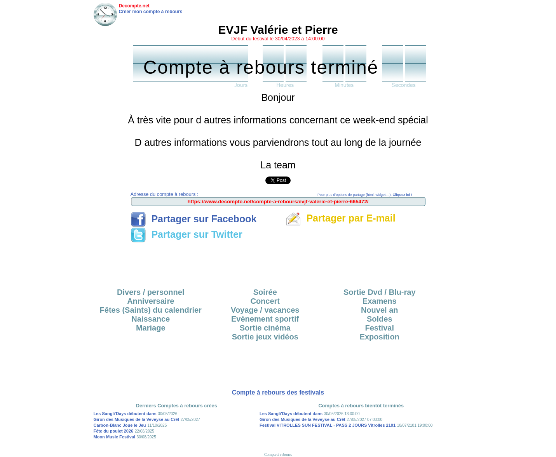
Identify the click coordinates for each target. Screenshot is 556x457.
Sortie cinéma (265, 328)
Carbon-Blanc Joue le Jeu (120, 425)
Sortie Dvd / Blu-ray (379, 292)
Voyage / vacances (265, 310)
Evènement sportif (265, 319)
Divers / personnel (150, 292)
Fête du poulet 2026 (114, 431)
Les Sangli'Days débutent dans (125, 413)
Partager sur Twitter (186, 234)
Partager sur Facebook (194, 218)
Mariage (151, 328)
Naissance (150, 319)
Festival (379, 328)
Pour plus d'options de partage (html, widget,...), (364, 195)
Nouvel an (379, 310)
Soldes (379, 319)
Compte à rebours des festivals (278, 392)
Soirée (265, 292)
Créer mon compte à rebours (151, 11)
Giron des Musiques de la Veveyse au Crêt (137, 419)
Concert (265, 301)
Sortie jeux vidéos (265, 336)
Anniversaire (150, 301)
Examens (380, 301)
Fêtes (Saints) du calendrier (151, 310)
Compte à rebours (278, 454)
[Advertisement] (278, 262)
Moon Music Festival (115, 436)
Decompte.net (134, 6)
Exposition (379, 336)
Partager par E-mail (341, 218)
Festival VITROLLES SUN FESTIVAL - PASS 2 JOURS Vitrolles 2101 (328, 425)
